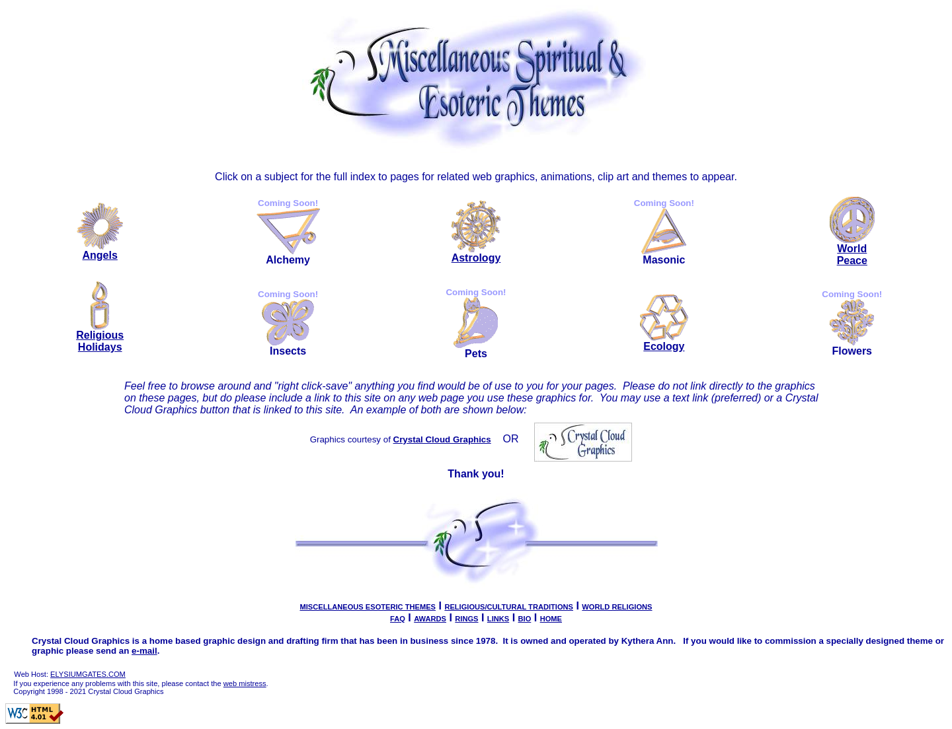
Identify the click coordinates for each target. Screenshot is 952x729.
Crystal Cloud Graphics (442, 439)
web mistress (244, 683)
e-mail (144, 651)
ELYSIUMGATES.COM (88, 674)
